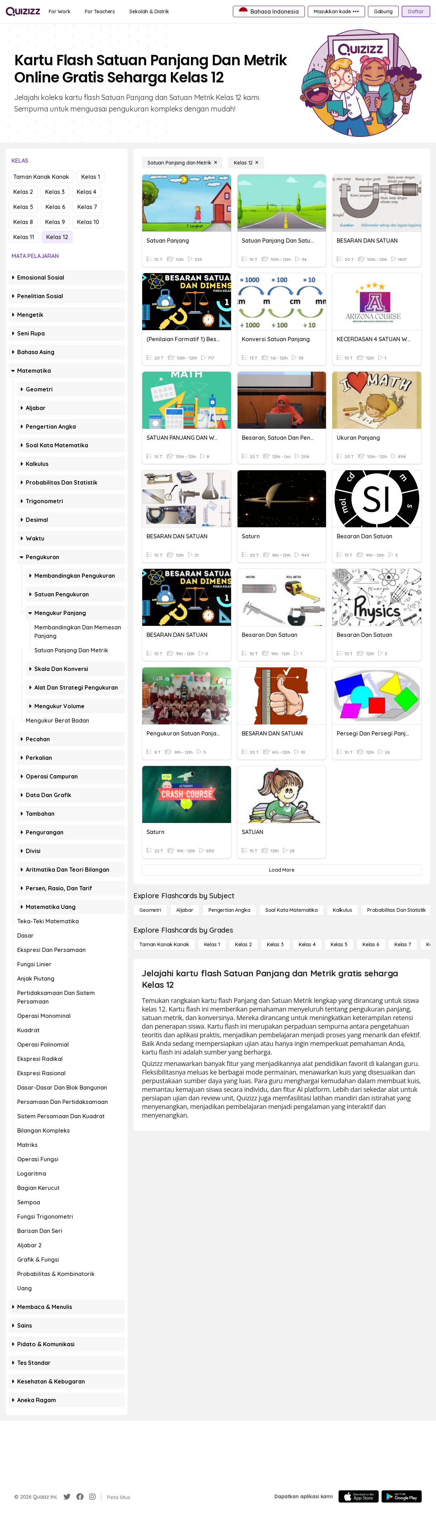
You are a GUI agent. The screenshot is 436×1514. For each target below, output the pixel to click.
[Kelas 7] (402, 944)
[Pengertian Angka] (229, 910)
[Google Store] (402, 1496)
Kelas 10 (88, 221)
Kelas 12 (57, 237)
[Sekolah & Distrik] (149, 11)
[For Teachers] (100, 11)
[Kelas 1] (212, 944)
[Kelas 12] (246, 162)
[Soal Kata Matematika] (291, 910)
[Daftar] (416, 11)
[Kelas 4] (307, 944)
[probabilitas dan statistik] (396, 910)
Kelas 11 (23, 237)
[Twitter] (67, 1497)
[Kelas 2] (243, 944)
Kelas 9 (55, 221)
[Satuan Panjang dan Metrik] (182, 162)
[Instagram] (92, 1497)
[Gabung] (383, 11)
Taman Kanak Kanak (41, 176)
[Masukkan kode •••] (336, 11)
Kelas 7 (87, 206)
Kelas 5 (23, 206)
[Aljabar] (185, 910)
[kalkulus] (342, 910)
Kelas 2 (23, 191)
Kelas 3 (54, 191)
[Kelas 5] (339, 944)
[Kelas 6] (370, 944)
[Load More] (282, 870)
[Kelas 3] (275, 944)
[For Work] (59, 11)
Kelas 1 (90, 176)
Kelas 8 (23, 221)
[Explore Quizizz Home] (23, 11)
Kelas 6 (55, 206)
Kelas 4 (86, 191)
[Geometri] (150, 910)
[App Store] (359, 1496)
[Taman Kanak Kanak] (164, 944)
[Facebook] (79, 1497)
